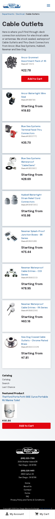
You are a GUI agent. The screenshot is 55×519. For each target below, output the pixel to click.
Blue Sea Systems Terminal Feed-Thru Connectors (31, 130)
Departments (8, 14)
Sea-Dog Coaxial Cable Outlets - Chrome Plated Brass (34, 340)
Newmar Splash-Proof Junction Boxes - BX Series (33, 235)
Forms (27, 493)
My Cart (42, 514)
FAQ (27, 497)
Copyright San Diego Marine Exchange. (21, 509)
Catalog (6, 380)
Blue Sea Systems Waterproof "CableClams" (30, 162)
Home (27, 483)
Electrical (20, 14)
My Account (15, 514)
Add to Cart (26, 426)
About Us (28, 487)
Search (5, 383)
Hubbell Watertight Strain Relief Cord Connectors (31, 198)
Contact (27, 490)
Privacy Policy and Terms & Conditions (28, 500)
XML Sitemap (45, 509)
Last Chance (8, 387)
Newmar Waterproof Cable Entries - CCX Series (32, 271)
